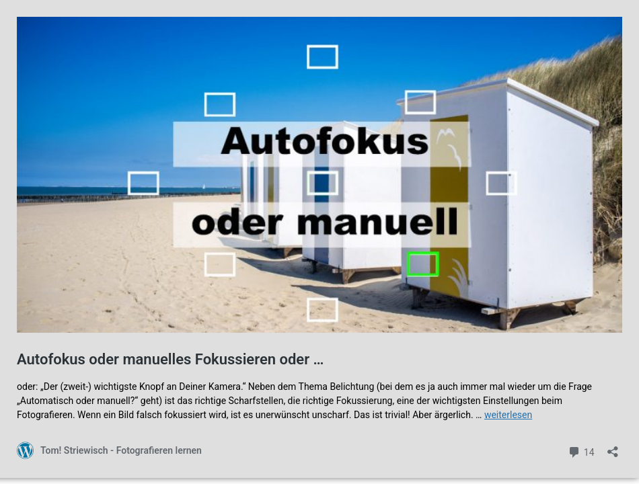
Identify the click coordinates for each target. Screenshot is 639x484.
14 (581, 450)
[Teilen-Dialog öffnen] (612, 447)
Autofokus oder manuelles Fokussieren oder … (170, 359)
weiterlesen (508, 414)
